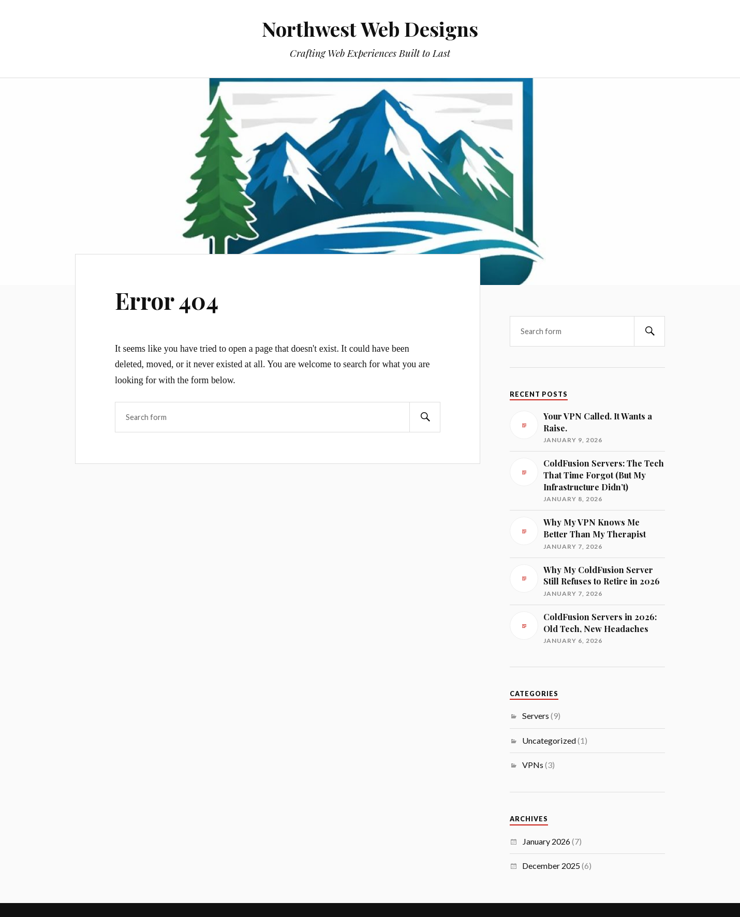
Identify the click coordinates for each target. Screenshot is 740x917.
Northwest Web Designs (370, 29)
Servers (535, 715)
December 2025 (551, 865)
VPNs (532, 765)
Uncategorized (549, 740)
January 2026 (546, 841)
